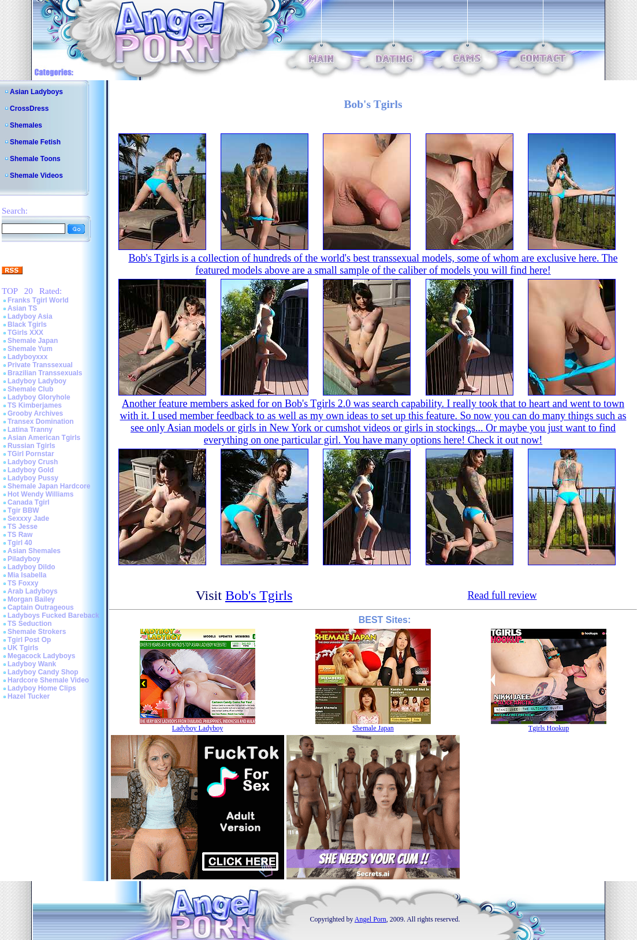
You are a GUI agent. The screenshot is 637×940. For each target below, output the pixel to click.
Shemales (26, 125)
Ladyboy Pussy (33, 478)
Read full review (502, 595)
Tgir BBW (23, 510)
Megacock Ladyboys (41, 656)
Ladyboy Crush (33, 462)
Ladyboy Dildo (31, 567)
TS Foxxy (23, 583)
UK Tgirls (23, 648)
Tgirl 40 (20, 543)
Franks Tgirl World (38, 300)
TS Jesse (23, 527)
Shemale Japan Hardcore (49, 486)
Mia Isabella (27, 575)
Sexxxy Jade (28, 518)
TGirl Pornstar (31, 454)
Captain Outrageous (41, 607)
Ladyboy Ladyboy (37, 381)
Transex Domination (41, 421)
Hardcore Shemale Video (48, 680)
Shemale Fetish (35, 142)
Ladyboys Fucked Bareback (53, 615)
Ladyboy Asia (30, 316)
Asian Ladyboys (36, 92)
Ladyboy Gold (31, 470)
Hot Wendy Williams (40, 494)
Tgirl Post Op (29, 640)
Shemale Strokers (37, 632)
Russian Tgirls (31, 446)
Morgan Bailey (31, 599)
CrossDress (29, 109)
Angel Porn (370, 919)
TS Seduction (30, 624)
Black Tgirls (27, 324)
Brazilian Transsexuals (45, 373)
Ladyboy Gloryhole (39, 397)
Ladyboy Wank (32, 664)
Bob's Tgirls (259, 595)
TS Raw (20, 535)
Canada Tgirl (29, 502)
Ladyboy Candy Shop (43, 672)
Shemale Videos (36, 175)
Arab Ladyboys (33, 591)
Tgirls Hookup (548, 728)
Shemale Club (30, 389)
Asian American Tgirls (44, 438)
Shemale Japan (33, 341)
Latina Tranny (30, 430)
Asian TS (22, 308)
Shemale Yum (30, 349)
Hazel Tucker (29, 696)
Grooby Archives (35, 413)
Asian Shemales (34, 551)
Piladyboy (24, 559)
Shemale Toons (35, 159)
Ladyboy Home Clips (42, 688)
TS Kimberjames (35, 405)
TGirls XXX (25, 333)
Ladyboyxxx (27, 357)
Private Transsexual (40, 365)
